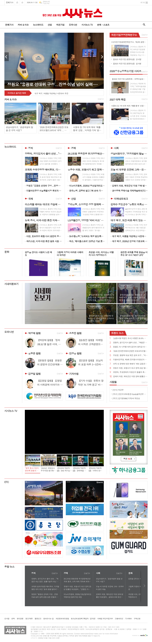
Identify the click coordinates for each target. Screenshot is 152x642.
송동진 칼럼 (75, 333)
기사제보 (128, 619)
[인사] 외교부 (118, 389)
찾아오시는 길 (48, 619)
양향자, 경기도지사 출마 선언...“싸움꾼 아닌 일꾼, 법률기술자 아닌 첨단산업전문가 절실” (130, 342)
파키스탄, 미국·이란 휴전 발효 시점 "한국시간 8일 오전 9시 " (44, 241)
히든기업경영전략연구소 (124, 35)
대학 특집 (118, 99)
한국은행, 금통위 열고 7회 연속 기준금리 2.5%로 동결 (87, 190)
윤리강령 (20, 619)
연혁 (13, 619)
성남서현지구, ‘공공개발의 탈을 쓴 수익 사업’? (109, 580)
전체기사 (9, 2)
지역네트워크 (121, 199)
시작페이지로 (17, 2)
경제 (73, 148)
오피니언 (73, 24)
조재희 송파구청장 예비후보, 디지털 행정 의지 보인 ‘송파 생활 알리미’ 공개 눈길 (45, 588)
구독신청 (137, 619)
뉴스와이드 (38, 24)
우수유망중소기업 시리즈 (125, 71)
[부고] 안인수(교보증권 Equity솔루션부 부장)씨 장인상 (129, 394)
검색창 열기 (143, 24)
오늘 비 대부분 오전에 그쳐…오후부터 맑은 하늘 (110, 587)
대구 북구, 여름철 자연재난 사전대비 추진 (130, 236)
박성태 (34, 333)
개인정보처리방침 (62, 619)
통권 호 (127, 458)
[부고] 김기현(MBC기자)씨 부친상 (126, 398)
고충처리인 (119, 619)
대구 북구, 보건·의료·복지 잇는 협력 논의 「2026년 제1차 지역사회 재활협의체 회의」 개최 (68, 92)
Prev (6, 56)
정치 (30, 148)
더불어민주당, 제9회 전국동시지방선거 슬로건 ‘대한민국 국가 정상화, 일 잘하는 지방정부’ (130, 359)
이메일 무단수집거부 (105, 619)
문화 (6, 252)
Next (101, 56)
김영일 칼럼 (34, 374)
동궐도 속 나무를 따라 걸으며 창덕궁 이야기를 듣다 (130, 347)
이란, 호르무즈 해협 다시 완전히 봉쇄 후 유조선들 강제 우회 (44, 236)
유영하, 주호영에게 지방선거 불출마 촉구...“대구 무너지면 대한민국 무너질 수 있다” (130, 372)
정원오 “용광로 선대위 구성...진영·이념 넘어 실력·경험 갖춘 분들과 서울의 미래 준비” (44, 185)
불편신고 (38, 619)
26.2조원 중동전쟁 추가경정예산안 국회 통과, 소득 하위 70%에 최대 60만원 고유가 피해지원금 (77, 580)
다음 (145, 586)
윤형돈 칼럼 (34, 353)
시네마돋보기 (11, 284)
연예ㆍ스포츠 (103, 24)
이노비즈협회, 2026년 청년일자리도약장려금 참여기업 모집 (87, 185)
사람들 (113, 382)
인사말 (6, 619)
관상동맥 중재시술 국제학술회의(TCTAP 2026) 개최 (130, 190)
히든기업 (60, 24)
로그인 (142, 2)
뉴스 (117, 333)
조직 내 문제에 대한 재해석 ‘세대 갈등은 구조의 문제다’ (130, 364)
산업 (50, 24)
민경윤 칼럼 (75, 353)
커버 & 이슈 (23, 24)
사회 (116, 148)
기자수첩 (73, 374)
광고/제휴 (29, 619)
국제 (30, 199)
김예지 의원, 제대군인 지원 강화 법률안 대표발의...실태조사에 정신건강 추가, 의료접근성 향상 (130, 185)
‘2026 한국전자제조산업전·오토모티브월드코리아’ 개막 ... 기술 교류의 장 (130, 351)
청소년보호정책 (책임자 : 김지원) (83, 619)
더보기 (55, 573)
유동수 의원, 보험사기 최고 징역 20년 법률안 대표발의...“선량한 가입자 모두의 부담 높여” (130, 368)
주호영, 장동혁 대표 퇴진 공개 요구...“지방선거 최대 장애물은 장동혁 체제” (130, 355)
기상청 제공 (46, 3)
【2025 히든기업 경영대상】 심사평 (126, 63)
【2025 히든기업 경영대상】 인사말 (126, 59)
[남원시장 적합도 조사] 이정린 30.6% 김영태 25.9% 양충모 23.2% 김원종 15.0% (130, 338)
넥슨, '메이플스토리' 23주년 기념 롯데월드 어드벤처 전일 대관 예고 (87, 241)
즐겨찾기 (22, 2)
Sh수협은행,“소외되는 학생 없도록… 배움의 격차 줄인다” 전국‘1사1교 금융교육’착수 (87, 236)
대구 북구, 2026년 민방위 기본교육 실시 (130, 241)
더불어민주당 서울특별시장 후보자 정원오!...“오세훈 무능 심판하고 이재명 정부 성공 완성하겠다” (44, 190)
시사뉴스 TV (87, 24)
